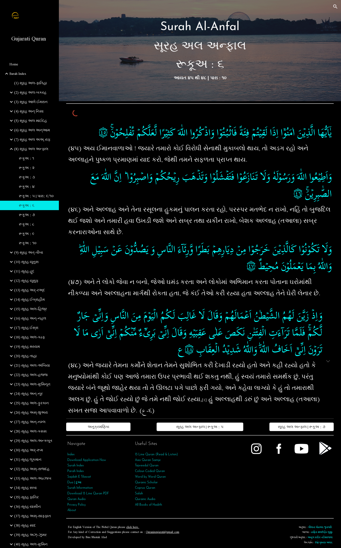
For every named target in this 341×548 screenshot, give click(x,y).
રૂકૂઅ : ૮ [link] (26, 224)
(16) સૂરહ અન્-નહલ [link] (30, 318)
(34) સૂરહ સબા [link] (25, 488)
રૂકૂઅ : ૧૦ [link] (28, 243)
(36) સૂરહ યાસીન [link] (27, 506)
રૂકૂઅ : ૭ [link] (27, 215)
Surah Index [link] (17, 73)
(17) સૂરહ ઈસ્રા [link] (26, 328)
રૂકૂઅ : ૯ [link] (26, 233)
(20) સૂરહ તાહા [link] (25, 356)
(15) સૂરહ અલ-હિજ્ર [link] (30, 309)
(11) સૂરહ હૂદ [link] (24, 271)
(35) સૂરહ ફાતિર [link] (26, 497)
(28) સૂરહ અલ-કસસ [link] (30, 431)
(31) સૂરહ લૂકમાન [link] (27, 459)
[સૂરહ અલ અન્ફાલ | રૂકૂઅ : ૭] (301, 426)
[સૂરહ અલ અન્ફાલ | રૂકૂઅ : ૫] (200, 426)
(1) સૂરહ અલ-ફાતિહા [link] (30, 83)
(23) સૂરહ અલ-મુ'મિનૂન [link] (32, 384)
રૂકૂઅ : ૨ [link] (26, 168)
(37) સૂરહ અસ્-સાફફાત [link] (32, 516)
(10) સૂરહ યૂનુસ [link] (26, 262)
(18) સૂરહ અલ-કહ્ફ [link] (29, 337)
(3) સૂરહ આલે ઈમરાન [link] (31, 102)
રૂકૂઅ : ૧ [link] (26, 158)
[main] (200, 50)
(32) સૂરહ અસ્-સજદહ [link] (31, 469)
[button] (335, 6)
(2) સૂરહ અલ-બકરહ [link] (30, 92)
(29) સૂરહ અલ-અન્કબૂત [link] (33, 440)
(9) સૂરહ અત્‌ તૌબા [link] (28, 252)
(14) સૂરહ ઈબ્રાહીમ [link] (29, 299)
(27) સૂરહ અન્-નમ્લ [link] (29, 422)
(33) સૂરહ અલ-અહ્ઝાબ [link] (32, 478)
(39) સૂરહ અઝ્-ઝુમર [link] (30, 535)
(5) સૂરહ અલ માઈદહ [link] (30, 120)
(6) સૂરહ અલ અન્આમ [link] (32, 130)
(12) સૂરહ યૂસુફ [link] (26, 280)
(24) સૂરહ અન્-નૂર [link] (28, 393)
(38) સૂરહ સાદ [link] (25, 525)
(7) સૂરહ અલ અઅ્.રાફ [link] (32, 139)
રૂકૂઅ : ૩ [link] (27, 177)
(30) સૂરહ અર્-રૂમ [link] (28, 450)
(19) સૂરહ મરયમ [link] (27, 346)
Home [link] (13, 64)
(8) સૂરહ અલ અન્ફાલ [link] (31, 149)
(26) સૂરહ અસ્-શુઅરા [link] (31, 412)
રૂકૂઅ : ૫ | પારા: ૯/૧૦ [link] (36, 196)
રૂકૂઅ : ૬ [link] (26, 205)
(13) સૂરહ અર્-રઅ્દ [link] (29, 290)
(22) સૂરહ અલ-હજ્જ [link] (31, 375)
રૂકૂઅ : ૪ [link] (27, 186)
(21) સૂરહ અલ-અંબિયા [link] (32, 365)
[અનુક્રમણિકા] (98, 426)
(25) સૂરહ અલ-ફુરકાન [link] (31, 403)
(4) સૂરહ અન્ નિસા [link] (29, 111)
